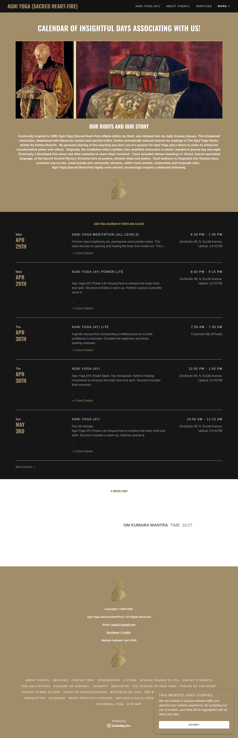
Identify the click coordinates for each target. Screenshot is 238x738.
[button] (224, 6)
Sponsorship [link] (108, 680)
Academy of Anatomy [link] (72, 686)
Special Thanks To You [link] (159, 680)
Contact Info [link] (83, 680)
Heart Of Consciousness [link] (85, 692)
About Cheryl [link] (178, 6)
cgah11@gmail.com (123, 624)
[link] (63, 7)
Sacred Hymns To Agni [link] (41, 692)
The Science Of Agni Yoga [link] (154, 686)
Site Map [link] (134, 704)
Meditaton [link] (120, 686)
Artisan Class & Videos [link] (136, 698)
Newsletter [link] (35, 698)
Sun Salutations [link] (36, 686)
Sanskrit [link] (100, 686)
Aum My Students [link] (197, 680)
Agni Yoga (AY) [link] (147, 6)
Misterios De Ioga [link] (126, 692)
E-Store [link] (130, 680)
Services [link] (204, 6)
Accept (196, 724)
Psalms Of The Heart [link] (198, 686)
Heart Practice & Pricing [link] (90, 698)
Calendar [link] (57, 698)
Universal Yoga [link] (110, 704)
